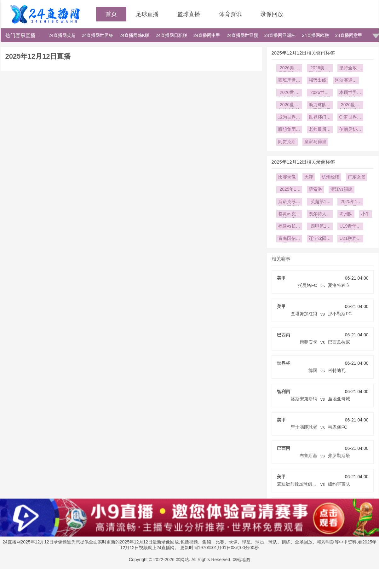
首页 (111, 14)
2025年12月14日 (350, 202)
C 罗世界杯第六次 (350, 117)
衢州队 (346, 213)
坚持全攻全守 (350, 68)
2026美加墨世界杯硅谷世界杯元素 (289, 68)
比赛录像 (287, 176)
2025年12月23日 (289, 190)
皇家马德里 (315, 141)
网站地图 (241, 559)
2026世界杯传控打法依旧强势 (289, 105)
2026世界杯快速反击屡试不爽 (350, 105)
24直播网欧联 (315, 35)
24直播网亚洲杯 (280, 35)
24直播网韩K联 (134, 35)
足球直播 (147, 14)
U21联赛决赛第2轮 (350, 239)
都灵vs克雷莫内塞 (289, 214)
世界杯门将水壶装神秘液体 (320, 117)
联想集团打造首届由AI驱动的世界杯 (289, 130)
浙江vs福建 (341, 189)
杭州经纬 (330, 176)
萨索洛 (315, 189)
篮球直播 (188, 14)
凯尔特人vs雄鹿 (320, 214)
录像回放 (272, 14)
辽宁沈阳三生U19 (320, 239)
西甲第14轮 (320, 227)
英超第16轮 (320, 202)
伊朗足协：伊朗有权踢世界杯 (350, 130)
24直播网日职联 (171, 35)
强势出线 (317, 80)
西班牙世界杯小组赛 (289, 81)
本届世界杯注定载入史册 (350, 93)
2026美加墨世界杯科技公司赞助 (320, 68)
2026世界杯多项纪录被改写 (320, 93)
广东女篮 (356, 176)
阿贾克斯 (287, 141)
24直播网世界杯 (97, 35)
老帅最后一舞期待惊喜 (320, 130)
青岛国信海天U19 (289, 239)
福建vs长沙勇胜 (289, 227)
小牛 (365, 213)
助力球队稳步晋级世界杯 (320, 105)
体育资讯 (230, 14)
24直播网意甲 (348, 35)
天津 (308, 176)
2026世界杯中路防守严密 (289, 93)
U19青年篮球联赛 (350, 227)
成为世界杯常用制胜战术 (289, 117)
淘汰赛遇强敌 (346, 81)
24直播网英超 (62, 35)
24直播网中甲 (207, 35)
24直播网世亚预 (242, 35)
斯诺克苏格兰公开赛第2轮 (289, 202)
